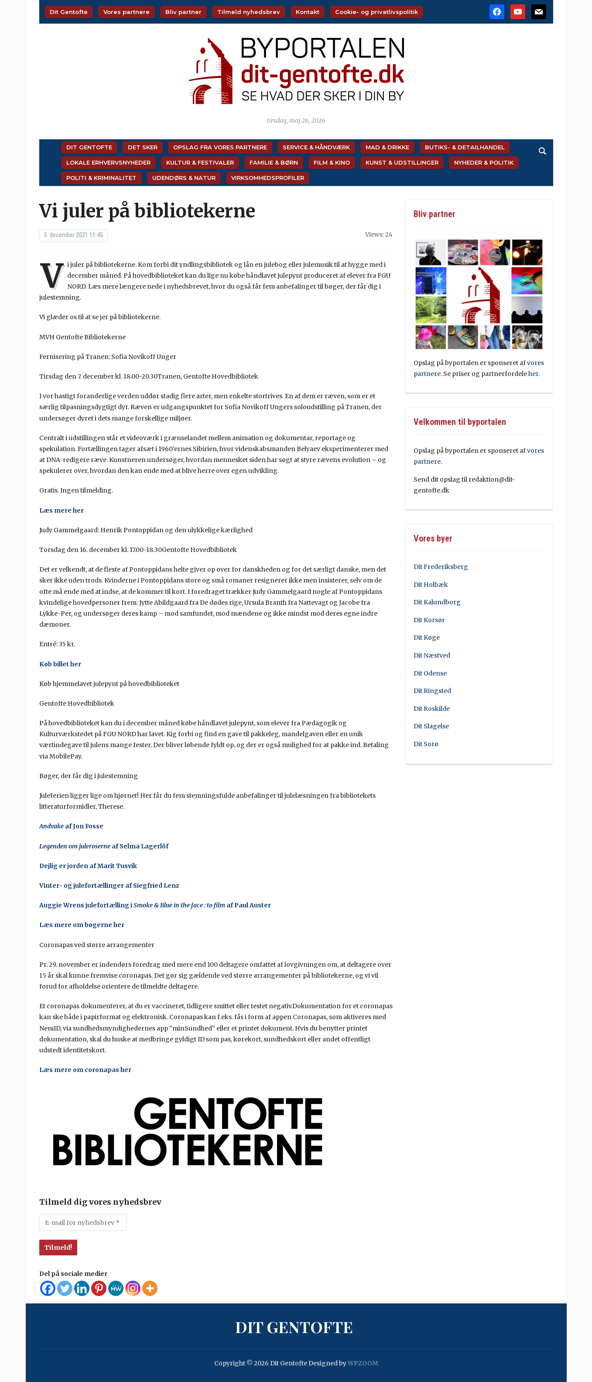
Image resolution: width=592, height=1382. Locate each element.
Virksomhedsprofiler (267, 177)
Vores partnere (126, 11)
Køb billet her (60, 664)
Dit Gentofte (69, 11)
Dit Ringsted (432, 691)
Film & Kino (332, 162)
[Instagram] (132, 1288)
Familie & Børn (274, 162)
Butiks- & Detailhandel (465, 147)
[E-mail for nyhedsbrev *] (83, 1222)
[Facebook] (47, 1288)
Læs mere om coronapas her (86, 1070)
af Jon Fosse (71, 826)
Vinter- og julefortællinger (81, 885)
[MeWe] (115, 1288)
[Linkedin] (81, 1288)
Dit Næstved (432, 655)
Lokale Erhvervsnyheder (108, 162)
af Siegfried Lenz (151, 885)
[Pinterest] (98, 1288)
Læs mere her (62, 510)
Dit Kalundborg (437, 602)
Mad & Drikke (387, 147)
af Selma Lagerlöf (103, 846)
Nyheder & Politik (483, 162)
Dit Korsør (429, 620)
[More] (149, 1288)
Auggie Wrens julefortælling (84, 905)
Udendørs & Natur (184, 177)
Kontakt (307, 11)
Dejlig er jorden (63, 866)
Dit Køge (427, 637)
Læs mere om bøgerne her (82, 925)
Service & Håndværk (316, 147)
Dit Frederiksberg (441, 567)
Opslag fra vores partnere (220, 147)
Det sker (142, 147)
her (533, 374)
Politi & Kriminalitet (101, 177)
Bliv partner (183, 11)
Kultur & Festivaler (200, 162)
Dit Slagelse (431, 726)
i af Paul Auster (200, 905)
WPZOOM (363, 1363)
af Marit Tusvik (112, 866)
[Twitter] (64, 1288)
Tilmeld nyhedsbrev (248, 11)
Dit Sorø (426, 744)
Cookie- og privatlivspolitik (376, 11)
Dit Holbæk (431, 585)
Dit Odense (430, 673)
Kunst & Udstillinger (402, 162)
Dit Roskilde (432, 709)
